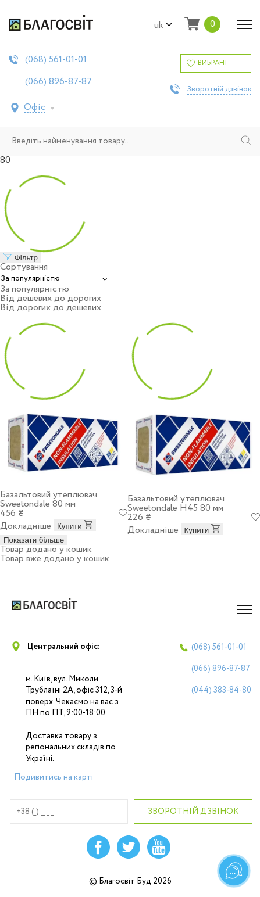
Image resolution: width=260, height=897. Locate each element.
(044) (221, 690)
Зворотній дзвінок (219, 89)
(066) (58, 82)
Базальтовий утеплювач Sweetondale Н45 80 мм (176, 503)
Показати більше (33, 540)
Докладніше (25, 526)
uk (163, 25)
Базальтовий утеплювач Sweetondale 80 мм (48, 499)
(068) (56, 59)
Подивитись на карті (53, 777)
